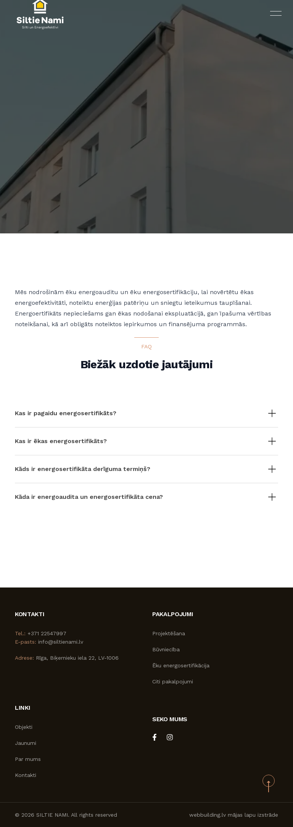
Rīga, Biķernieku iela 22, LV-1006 (77, 658)
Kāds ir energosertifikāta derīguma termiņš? (82, 469)
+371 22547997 (46, 633)
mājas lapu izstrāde (253, 815)
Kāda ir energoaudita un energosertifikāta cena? (89, 496)
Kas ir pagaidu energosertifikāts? (65, 413)
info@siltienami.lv (60, 642)
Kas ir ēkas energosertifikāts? (61, 441)
